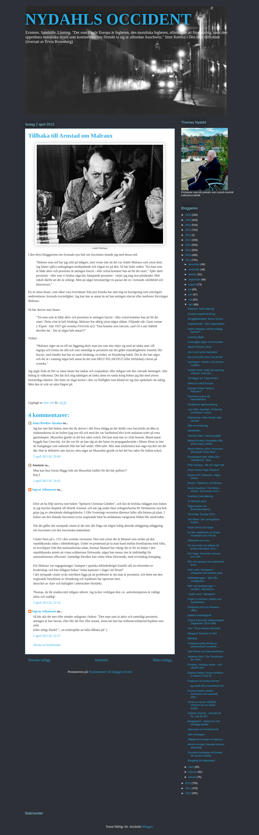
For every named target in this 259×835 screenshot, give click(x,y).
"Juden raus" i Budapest (201, 594)
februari (193, 771)
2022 (188, 229)
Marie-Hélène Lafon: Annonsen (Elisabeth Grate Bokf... (205, 450)
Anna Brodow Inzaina (47, 423)
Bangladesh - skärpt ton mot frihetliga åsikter (204, 723)
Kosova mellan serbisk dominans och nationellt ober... (203, 693)
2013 (188, 259)
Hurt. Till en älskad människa (204, 628)
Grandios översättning (200, 496)
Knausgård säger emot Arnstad (205, 341)
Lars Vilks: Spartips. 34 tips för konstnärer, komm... (205, 411)
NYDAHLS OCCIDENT (108, 19)
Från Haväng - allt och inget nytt (206, 464)
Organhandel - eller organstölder (206, 323)
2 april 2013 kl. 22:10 (46, 602)
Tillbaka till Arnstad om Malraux (205, 739)
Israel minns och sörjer (200, 527)
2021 (188, 235)
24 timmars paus (197, 501)
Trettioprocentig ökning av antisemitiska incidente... (203, 645)
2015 (188, 250)
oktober (193, 274)
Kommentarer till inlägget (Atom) (110, 671)
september (194, 279)
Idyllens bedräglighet (199, 615)
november (194, 269)
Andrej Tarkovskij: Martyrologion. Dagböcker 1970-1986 (206, 622)
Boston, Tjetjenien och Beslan (204, 482)
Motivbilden (194, 430)
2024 (188, 219)
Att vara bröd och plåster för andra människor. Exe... (203, 547)
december (194, 264)
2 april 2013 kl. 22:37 (46, 635)
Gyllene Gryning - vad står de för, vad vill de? (204, 715)
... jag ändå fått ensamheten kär (206, 685)
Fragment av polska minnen (203, 680)
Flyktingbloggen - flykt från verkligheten (203, 579)
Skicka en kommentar (47, 645)
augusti (192, 284)
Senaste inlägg (39, 660)
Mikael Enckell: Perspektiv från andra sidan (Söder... (205, 442)
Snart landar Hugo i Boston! (203, 469)
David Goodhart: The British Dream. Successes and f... (204, 490)
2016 (188, 244)
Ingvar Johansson (44, 489)
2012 (188, 783)
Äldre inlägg (162, 660)
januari (192, 776)
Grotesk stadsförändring (201, 313)
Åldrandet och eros (198, 540)
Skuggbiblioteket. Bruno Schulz (205, 318)
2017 (188, 239)
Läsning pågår (196, 337)
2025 (188, 214)
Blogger (148, 826)
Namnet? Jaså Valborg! (201, 308)
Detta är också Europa (200, 383)
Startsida (101, 660)
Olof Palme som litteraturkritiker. (206, 651)
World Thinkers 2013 (199, 346)
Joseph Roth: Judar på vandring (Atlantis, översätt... (206, 372)
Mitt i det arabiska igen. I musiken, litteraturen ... (202, 587)
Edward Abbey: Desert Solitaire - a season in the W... (206, 674)
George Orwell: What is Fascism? (201, 390)
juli (190, 289)
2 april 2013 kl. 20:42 (46, 480)
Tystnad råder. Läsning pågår (204, 435)
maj (190, 299)
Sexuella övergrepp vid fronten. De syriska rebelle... (205, 754)
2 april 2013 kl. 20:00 (46, 456)
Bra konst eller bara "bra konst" (205, 357)
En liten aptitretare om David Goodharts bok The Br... (204, 534)
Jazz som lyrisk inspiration (202, 352)
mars (191, 766)
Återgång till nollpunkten (201, 760)
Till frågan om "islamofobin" (203, 378)
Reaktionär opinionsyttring (202, 404)
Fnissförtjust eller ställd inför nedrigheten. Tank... (203, 458)
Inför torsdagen (196, 734)
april (191, 304)
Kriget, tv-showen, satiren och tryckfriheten (204, 601)
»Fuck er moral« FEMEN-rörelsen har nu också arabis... (202, 705)
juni (190, 294)
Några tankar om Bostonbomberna (199, 508)
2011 (188, 788)
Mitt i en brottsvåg (198, 425)
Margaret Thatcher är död (202, 633)
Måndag (192, 638)
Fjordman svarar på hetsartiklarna (199, 398)
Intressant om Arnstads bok (203, 729)
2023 (188, 224)
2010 (188, 793)
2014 (188, 254)
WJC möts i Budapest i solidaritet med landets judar (205, 571)
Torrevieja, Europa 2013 (201, 514)
